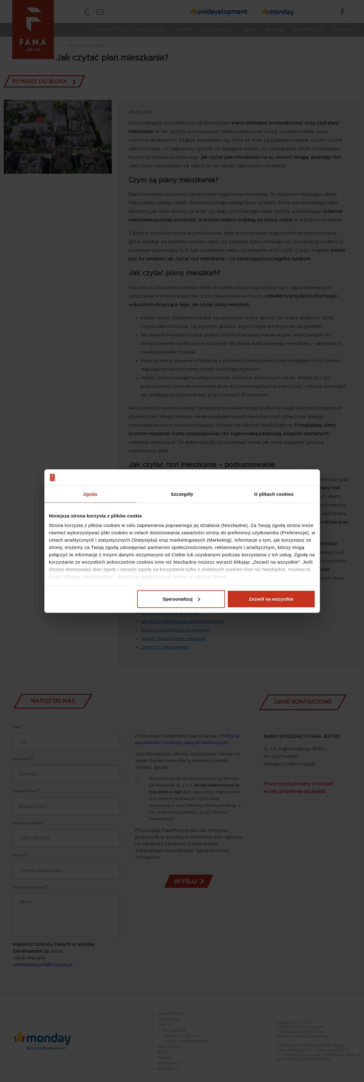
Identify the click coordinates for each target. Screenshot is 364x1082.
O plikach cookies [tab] (274, 493)
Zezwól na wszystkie (271, 598)
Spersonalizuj (181, 598)
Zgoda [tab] (90, 493)
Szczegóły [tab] (182, 493)
